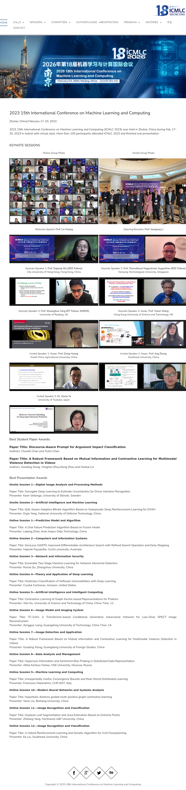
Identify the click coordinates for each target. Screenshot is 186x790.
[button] (18, 22)
